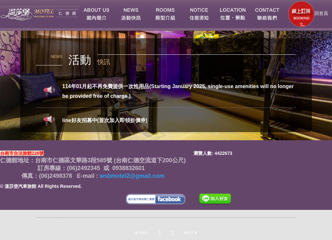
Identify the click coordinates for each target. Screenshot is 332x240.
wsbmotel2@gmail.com (131, 176)
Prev (143, 232)
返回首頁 (318, 13)
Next (189, 232)
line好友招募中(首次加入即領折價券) (104, 120)
